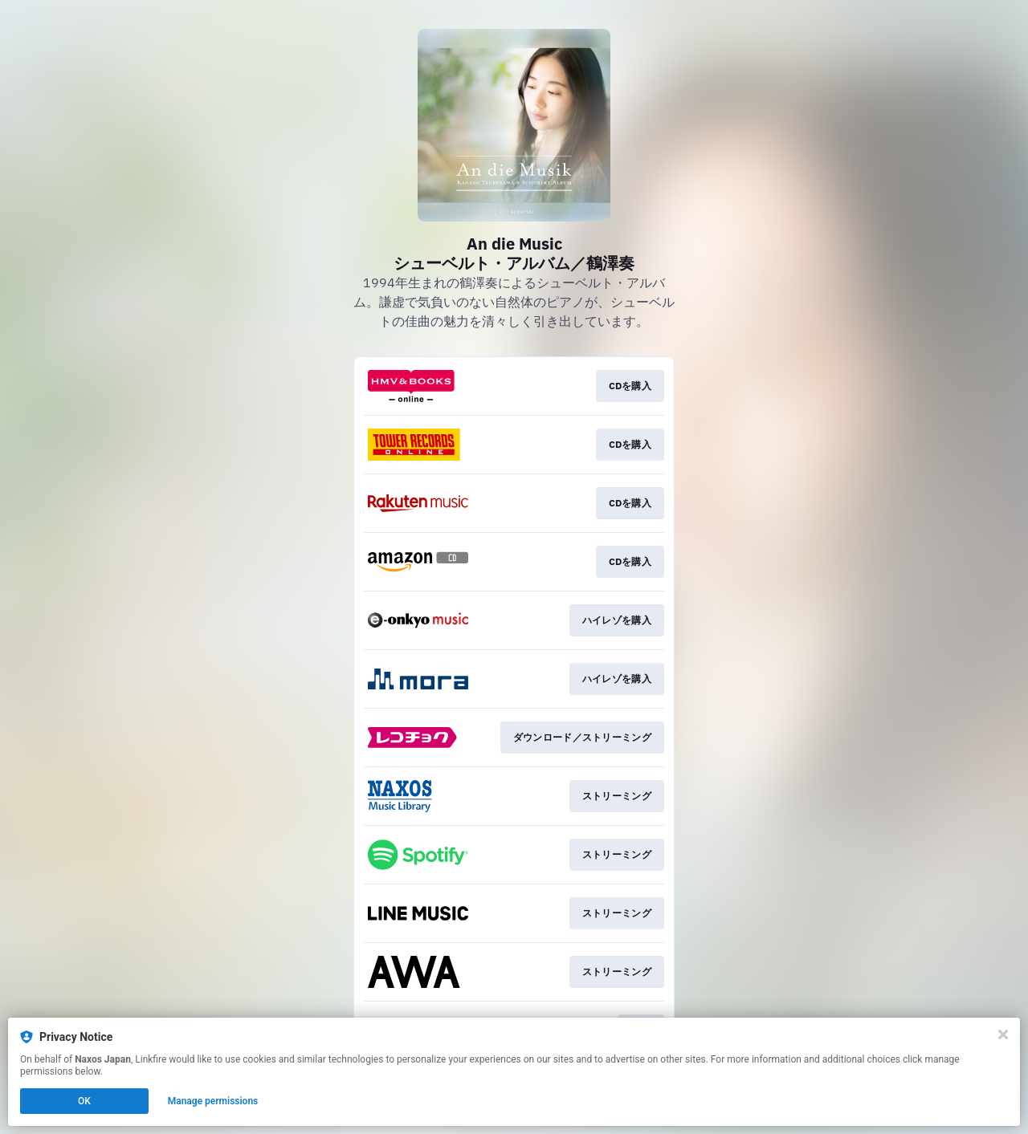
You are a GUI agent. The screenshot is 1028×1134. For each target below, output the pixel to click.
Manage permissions (213, 1101)
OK (84, 1101)
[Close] (1003, 1034)
